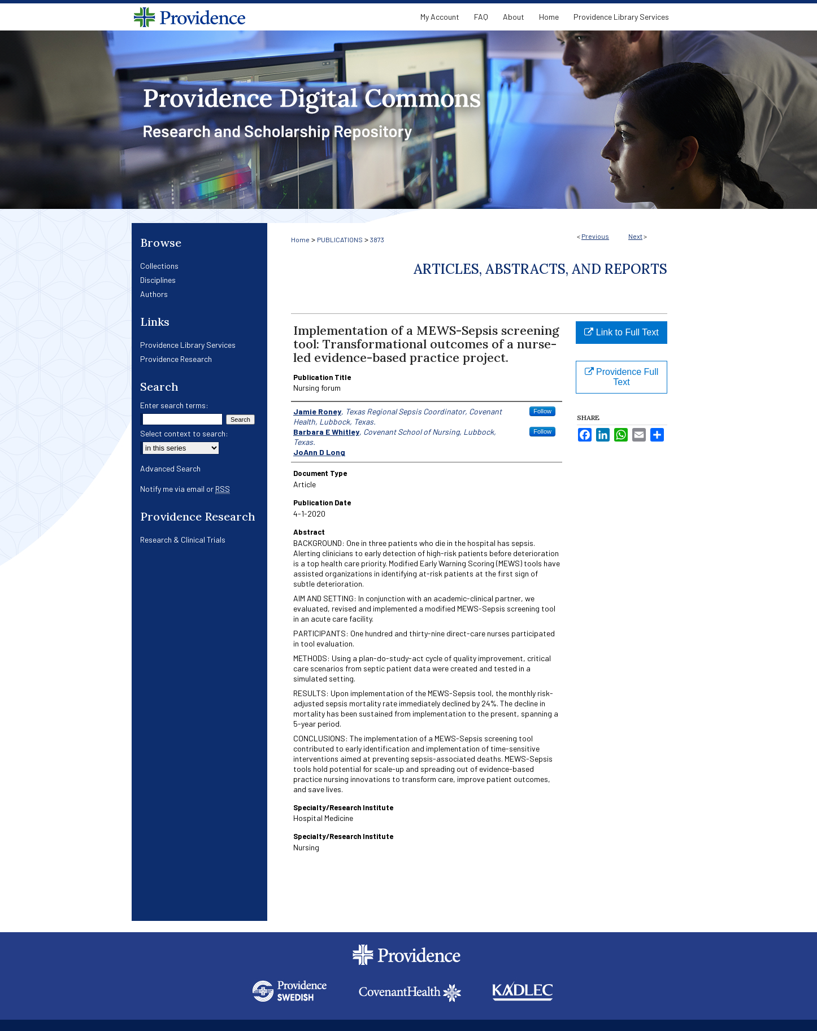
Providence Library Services (188, 345)
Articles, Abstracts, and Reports (540, 269)
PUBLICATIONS (340, 239)
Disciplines (158, 280)
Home (300, 239)
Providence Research (176, 359)
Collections (159, 265)
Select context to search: (184, 433)
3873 (377, 239)
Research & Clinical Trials (182, 539)
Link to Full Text (621, 332)
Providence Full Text (622, 377)
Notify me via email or (185, 488)
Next (635, 236)
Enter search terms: (174, 405)
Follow (542, 411)
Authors (154, 294)
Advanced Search (170, 468)
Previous (595, 236)
